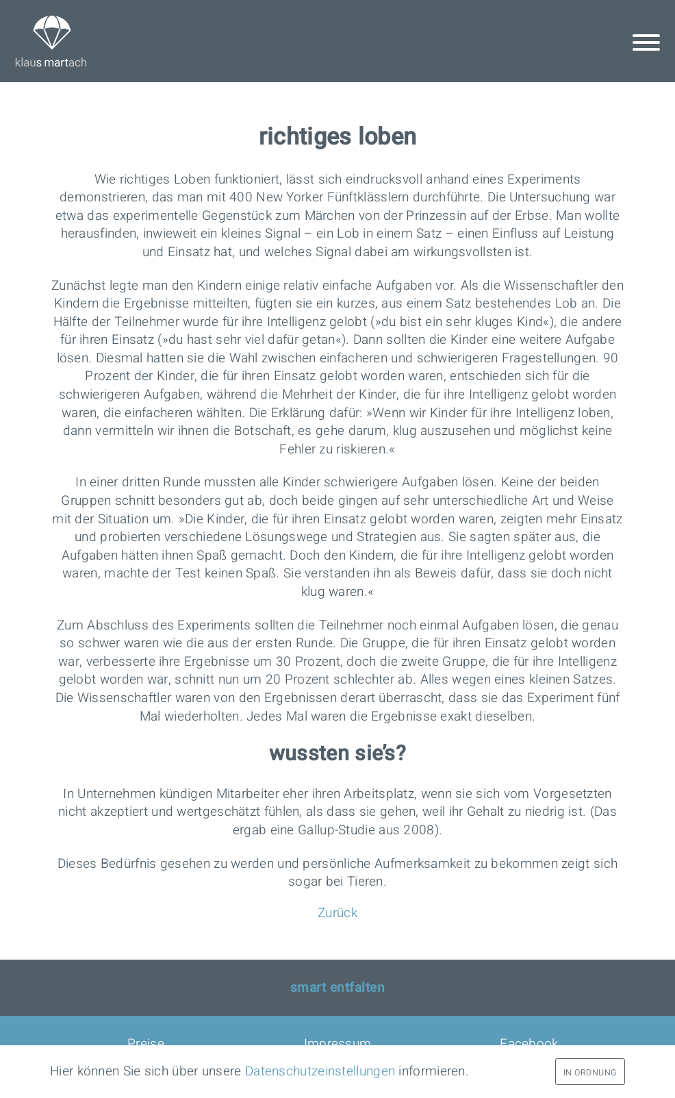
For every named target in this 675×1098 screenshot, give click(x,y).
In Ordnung (590, 1072)
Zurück (337, 913)
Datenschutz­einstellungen (320, 1071)
